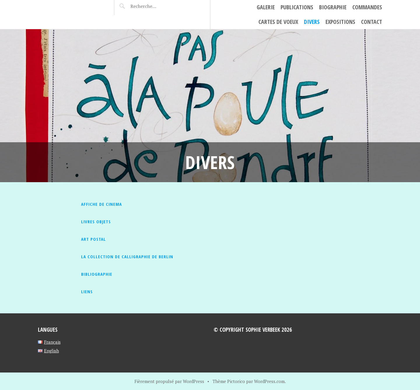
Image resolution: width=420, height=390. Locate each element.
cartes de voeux (278, 22)
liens (87, 291)
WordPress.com (269, 381)
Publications (297, 7)
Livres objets (96, 221)
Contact (371, 22)
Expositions (340, 22)
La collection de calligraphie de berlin (127, 256)
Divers (312, 22)
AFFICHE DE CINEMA (101, 204)
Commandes (367, 7)
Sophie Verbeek (71, 7)
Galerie (266, 7)
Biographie (332, 7)
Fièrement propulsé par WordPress (169, 381)
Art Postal (93, 239)
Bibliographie (96, 274)
